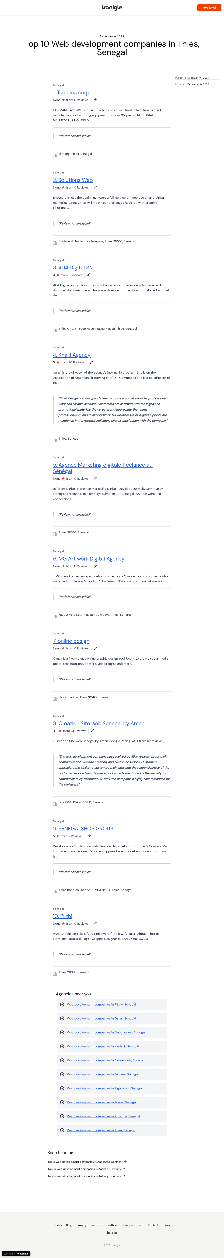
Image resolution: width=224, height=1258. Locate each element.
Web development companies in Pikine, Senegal (101, 1004)
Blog (68, 1225)
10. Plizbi (62, 916)
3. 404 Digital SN (73, 267)
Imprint (112, 1232)
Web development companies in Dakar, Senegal (101, 1018)
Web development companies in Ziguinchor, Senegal (105, 1088)
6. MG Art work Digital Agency (89, 558)
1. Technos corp (71, 92)
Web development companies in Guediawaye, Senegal (106, 1032)
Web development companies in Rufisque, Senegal (103, 1116)
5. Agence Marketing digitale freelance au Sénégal (103, 468)
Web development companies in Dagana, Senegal (103, 1074)
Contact (153, 1225)
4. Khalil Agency (72, 355)
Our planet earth (133, 1225)
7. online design (71, 641)
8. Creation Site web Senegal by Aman (99, 723)
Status (58, 1225)
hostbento (113, 1225)
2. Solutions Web (73, 180)
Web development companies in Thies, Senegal (101, 1130)
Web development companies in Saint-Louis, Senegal (105, 1060)
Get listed (209, 7)
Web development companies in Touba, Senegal (101, 1102)
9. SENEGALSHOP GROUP (83, 828)
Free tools (96, 1225)
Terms (166, 1225)
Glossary (81, 1225)
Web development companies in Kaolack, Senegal (103, 1046)
